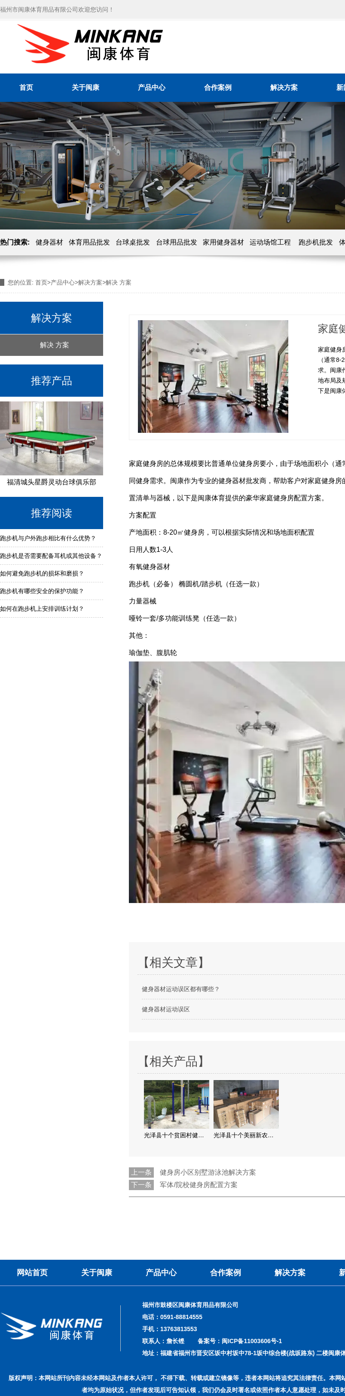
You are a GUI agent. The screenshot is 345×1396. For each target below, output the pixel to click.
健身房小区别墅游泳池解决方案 (208, 1172)
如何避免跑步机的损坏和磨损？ (42, 573)
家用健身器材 (223, 242)
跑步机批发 (316, 242)
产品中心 (151, 87)
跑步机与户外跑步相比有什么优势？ (48, 538)
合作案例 (218, 87)
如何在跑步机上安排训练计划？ (42, 608)
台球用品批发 (176, 242)
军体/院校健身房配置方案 (198, 1184)
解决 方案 (54, 345)
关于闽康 (85, 87)
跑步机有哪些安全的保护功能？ (42, 591)
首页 (26, 87)
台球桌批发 (133, 242)
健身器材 (49, 242)
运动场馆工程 (270, 242)
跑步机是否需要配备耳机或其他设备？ (51, 555)
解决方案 (284, 87)
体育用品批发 (89, 242)
